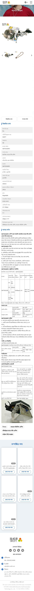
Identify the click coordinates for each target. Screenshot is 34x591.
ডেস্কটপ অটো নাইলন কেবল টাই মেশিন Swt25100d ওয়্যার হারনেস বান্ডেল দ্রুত (9, 467)
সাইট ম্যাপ (21, 582)
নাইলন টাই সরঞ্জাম (8, 434)
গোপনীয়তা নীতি (14, 582)
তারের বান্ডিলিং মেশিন (17, 427)
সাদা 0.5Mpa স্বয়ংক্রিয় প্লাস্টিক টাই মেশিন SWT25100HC (25, 495)
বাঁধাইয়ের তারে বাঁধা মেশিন (10, 430)
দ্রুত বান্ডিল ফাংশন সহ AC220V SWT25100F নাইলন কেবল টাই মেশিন (9, 523)
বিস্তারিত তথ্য (9, 119)
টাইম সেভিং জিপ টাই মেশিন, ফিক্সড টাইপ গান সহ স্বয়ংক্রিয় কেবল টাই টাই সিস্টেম (25, 467)
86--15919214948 (9, 560)
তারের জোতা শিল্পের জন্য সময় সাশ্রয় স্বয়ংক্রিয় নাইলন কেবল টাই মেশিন (8, 495)
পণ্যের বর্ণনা (25, 119)
